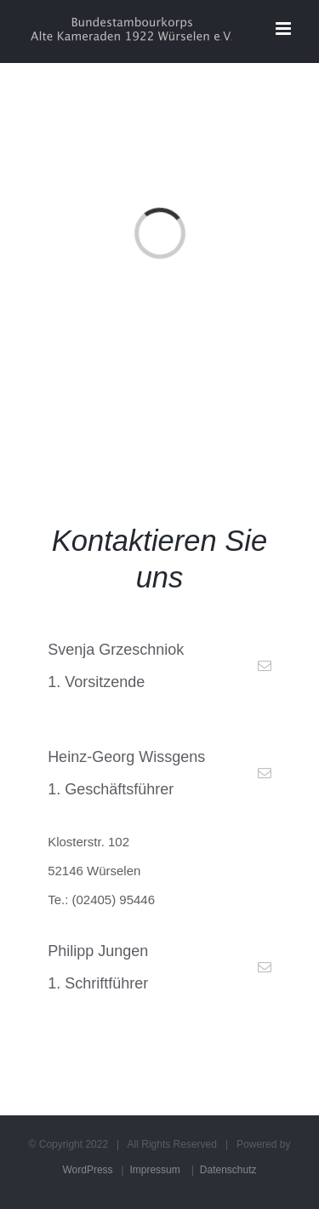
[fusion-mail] (264, 666)
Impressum (154, 1170)
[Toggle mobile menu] (284, 28)
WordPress (87, 1170)
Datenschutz (228, 1170)
